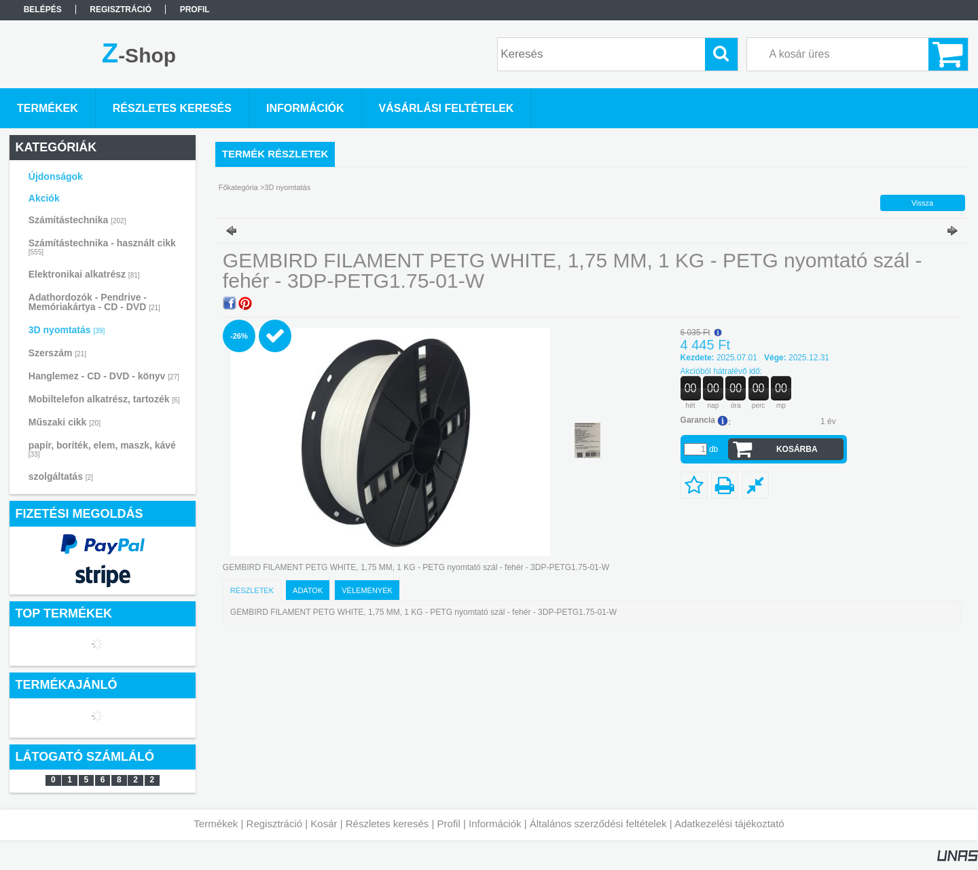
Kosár (323, 823)
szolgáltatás (61, 476)
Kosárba (797, 449)
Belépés (43, 9)
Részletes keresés (387, 823)
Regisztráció (275, 823)
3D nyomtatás (67, 329)
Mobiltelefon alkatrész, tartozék (104, 399)
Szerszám (57, 352)
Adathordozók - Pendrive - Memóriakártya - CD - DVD (94, 302)
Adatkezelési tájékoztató (729, 823)
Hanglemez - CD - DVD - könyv (104, 376)
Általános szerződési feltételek (598, 823)
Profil (448, 823)
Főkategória (238, 187)
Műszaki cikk (65, 422)
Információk (495, 823)
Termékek (216, 823)
